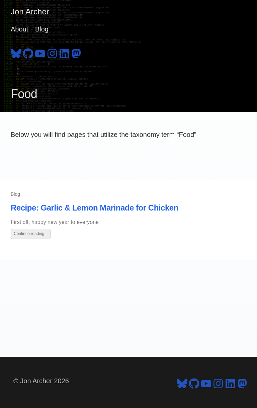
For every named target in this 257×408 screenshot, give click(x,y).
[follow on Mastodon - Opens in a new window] (76, 52)
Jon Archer (30, 11)
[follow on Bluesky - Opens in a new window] (16, 52)
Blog (42, 29)
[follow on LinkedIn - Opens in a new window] (64, 52)
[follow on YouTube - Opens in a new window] (40, 52)
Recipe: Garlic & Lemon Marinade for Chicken (94, 207)
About (19, 29)
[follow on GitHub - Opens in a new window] (28, 52)
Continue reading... (31, 233)
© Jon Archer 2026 (41, 381)
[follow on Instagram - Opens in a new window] (52, 52)
